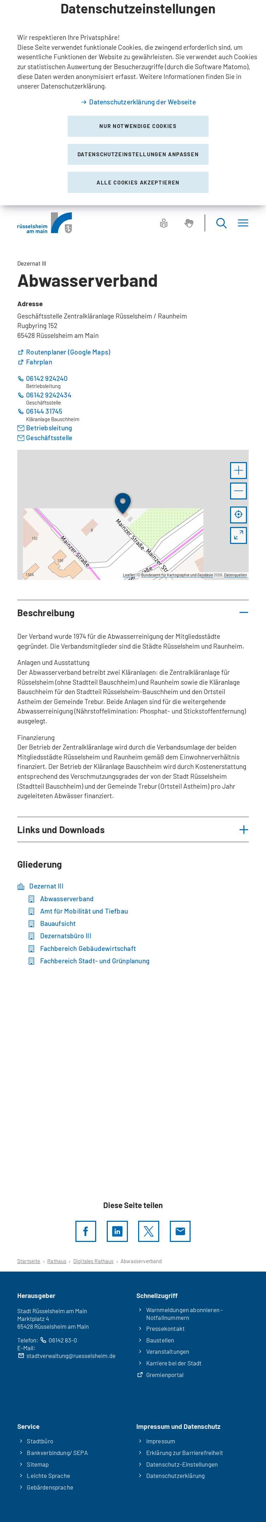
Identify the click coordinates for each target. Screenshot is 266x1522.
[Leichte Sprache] (163, 222)
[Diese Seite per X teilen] (148, 1231)
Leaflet (129, 574)
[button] (238, 470)
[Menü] (243, 223)
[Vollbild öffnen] (238, 535)
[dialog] (133, 102)
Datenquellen (235, 574)
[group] (133, 515)
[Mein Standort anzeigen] (238, 515)
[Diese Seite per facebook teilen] (86, 1231)
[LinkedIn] (117, 1231)
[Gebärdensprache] (188, 222)
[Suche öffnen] (221, 223)
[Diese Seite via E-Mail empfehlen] (180, 1231)
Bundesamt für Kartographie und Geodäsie (177, 574)
